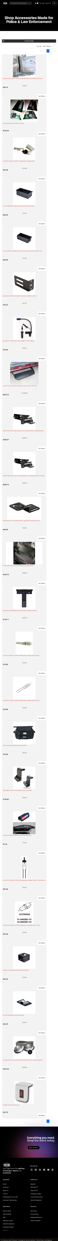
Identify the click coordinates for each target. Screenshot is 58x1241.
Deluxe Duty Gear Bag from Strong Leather (15, 745)
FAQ (4, 1217)
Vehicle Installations (9, 1224)
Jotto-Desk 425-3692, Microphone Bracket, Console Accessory (20, 296)
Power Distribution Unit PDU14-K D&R (13, 123)
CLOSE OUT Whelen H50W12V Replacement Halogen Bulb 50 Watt (21, 700)
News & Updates (36, 1221)
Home (5, 1184)
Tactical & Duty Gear (37, 1197)
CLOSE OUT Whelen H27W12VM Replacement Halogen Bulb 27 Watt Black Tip (24, 880)
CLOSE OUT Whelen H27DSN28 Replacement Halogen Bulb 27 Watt (21, 925)
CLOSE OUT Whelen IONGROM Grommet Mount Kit (17, 835)
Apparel (33, 1184)
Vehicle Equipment (36, 1200)
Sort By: (39, 46)
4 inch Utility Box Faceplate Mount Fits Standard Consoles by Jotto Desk (22, 251)
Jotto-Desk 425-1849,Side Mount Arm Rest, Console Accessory (20, 610)
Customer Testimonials (10, 1200)
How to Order (7, 1211)
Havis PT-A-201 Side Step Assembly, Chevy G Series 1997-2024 (20, 386)
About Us (5, 1190)
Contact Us (48, 3)
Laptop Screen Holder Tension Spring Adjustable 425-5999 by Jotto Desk (22, 78)
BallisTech (34, 1187)
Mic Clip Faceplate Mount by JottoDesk (13, 1015)
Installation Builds (8, 1227)
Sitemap (5, 1230)
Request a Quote (8, 1221)
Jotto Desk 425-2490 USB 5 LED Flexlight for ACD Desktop (18, 341)
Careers (5, 1194)
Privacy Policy (35, 1214)
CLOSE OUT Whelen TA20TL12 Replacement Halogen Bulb (19, 161)
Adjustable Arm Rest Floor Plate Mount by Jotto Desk (17, 790)
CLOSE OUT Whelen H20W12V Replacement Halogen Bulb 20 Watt (21, 655)
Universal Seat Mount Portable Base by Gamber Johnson (18, 565)
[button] (37, 3)
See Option (42, 96)
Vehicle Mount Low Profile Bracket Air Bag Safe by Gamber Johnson (21, 520)
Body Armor (34, 1190)
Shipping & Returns (36, 1217)
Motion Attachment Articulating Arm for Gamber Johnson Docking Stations (23, 431)
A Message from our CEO (10, 1197)
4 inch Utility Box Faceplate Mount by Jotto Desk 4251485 (18, 206)
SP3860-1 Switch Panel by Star (11, 1105)
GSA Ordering (7, 1214)
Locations (6, 1187)
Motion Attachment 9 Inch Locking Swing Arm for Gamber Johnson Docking (23, 475)
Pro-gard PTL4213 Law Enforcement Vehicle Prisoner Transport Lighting (22, 1060)
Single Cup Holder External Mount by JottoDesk (16, 970)
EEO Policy (34, 1211)
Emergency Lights (36, 1194)
